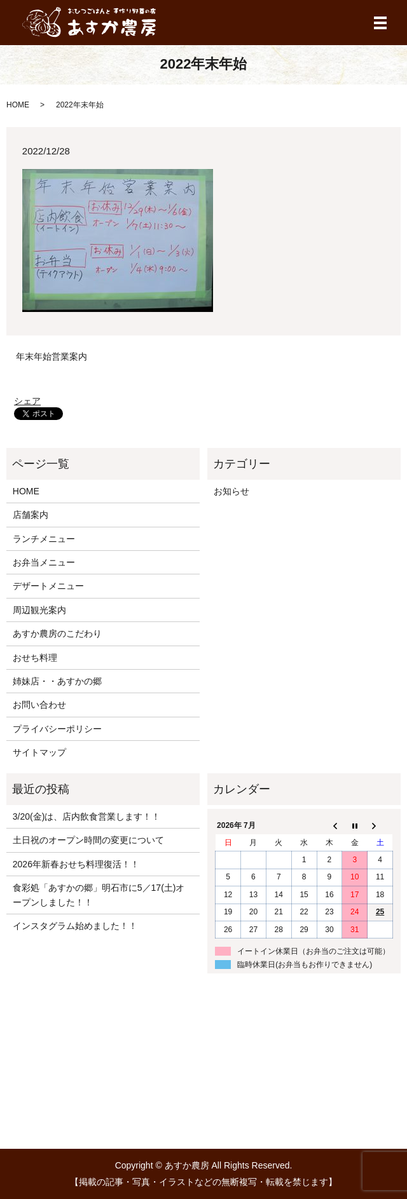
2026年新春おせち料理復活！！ (76, 864)
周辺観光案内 (39, 610)
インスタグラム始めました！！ (75, 926)
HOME (17, 104)
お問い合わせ (39, 705)
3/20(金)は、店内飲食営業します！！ (87, 816)
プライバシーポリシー (57, 729)
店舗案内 (30, 515)
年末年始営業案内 (51, 356)
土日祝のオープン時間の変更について (88, 840)
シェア (27, 401)
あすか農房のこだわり (57, 633)
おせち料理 (35, 658)
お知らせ (231, 491)
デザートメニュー (48, 586)
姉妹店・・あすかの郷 (57, 681)
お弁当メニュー (44, 562)
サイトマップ (39, 752)
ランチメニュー (44, 539)
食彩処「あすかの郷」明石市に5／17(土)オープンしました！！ (99, 895)
